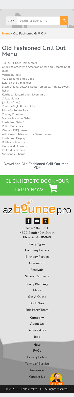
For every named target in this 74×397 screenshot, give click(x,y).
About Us (37, 324)
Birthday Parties (37, 257)
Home (6, 33)
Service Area (37, 330)
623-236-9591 (37, 228)
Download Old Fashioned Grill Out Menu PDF (37, 165)
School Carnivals (37, 276)
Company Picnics (37, 250)
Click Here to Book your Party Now (37, 185)
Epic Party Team (37, 310)
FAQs (37, 350)
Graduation (37, 263)
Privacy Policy (37, 357)
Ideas (37, 290)
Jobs (37, 337)
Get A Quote (37, 297)
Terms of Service (37, 364)
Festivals (37, 270)
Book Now (37, 303)
